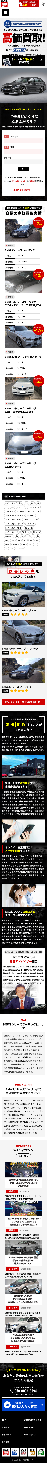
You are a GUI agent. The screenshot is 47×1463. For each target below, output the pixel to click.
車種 (9, 147)
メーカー (11, 136)
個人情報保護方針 (23, 190)
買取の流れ (29, 1427)
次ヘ (23, 169)
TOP (4, 1420)
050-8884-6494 (26, 1391)
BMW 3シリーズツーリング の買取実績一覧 (22, 702)
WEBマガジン (30, 1434)
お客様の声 (7, 1434)
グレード (8, 157)
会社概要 (6, 1442)
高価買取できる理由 (33, 1420)
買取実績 (6, 1427)
